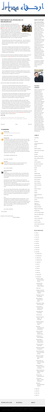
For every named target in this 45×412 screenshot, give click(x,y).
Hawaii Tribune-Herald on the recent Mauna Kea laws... (40, 352)
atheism (35, 146)
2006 (36, 395)
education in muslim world (38, 156)
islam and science (37, 179)
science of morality (37, 222)
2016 (36, 239)
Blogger (18, 217)
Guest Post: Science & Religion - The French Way (40, 318)
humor (35, 171)
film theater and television (38, 163)
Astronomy (36, 141)
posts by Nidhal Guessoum (38, 197)
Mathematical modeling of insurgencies (12, 21)
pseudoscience (36, 201)
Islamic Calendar (37, 181)
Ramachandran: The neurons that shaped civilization (40, 362)
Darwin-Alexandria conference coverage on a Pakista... (40, 367)
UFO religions (36, 225)
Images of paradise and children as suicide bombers (40, 371)
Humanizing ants (39, 314)
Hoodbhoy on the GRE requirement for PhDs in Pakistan (40, 291)
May (37, 268)
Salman (35, 89)
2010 (36, 251)
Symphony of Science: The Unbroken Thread (40, 323)
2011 (36, 249)
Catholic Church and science (39, 150)
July (37, 264)
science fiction (36, 216)
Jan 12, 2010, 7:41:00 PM (8, 135)
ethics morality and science (38, 158)
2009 (36, 388)
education (36, 154)
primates (35, 199)
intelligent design (37, 173)
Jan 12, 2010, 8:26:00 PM (8, 168)
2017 (36, 237)
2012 (36, 247)
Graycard (5, 131)
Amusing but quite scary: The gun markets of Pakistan (40, 284)
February (37, 274)
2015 (36, 241)
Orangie (35, 66)
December (38, 253)
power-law (10, 56)
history (35, 169)
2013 (36, 245)
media (35, 186)
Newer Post (3, 124)
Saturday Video (37, 210)
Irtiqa (21, 408)
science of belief (37, 220)
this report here (13, 112)
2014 (36, 243)
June (37, 266)
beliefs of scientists (37, 148)
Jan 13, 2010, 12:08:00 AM (8, 209)
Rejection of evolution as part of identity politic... (39, 357)
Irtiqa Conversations (37, 175)
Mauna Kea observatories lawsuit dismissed (40, 384)
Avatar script (38, 288)
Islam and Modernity (37, 177)
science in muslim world (38, 218)
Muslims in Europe (37, 188)
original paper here (22, 112)
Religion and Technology (38, 208)
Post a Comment (4, 211)
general (35, 167)
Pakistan (35, 192)
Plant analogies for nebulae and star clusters (39, 300)
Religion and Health (37, 206)
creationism (36, 152)
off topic (35, 190)
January (37, 276)
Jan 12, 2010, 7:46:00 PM (8, 159)
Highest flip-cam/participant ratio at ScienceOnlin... (40, 328)
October (37, 257)
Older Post (30, 124)
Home (2, 15)
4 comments (25, 118)
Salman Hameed (19, 118)
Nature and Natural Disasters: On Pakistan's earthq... (40, 332)
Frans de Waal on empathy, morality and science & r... (39, 308)
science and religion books (38, 214)
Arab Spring (36, 137)
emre (5, 161)
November (38, 255)
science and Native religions (39, 212)
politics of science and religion (10, 117)
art (34, 139)
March (37, 272)
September (38, 259)
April (37, 270)
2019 (36, 232)
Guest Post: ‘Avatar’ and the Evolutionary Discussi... (40, 280)
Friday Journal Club (37, 165)
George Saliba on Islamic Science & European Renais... (40, 341)
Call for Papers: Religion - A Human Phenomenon (40, 379)
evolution (35, 160)
